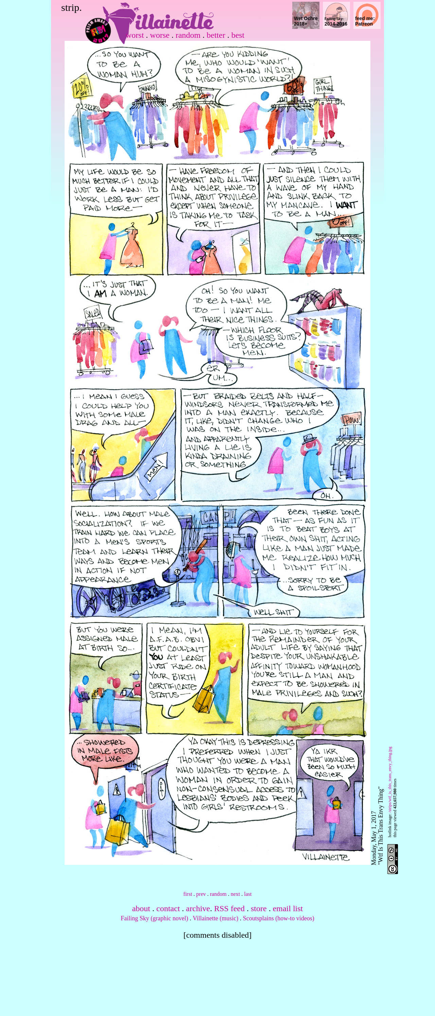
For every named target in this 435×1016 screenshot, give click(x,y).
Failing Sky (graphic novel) (154, 918)
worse (159, 35)
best (238, 35)
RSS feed (229, 908)
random (188, 35)
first (188, 894)
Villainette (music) (215, 918)
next (235, 894)
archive (198, 908)
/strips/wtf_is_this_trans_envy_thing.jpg (389, 780)
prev (201, 894)
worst (135, 35)
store (259, 908)
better (216, 35)
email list (288, 908)
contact (168, 908)
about (141, 908)
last (247, 894)
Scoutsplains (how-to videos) (278, 918)
